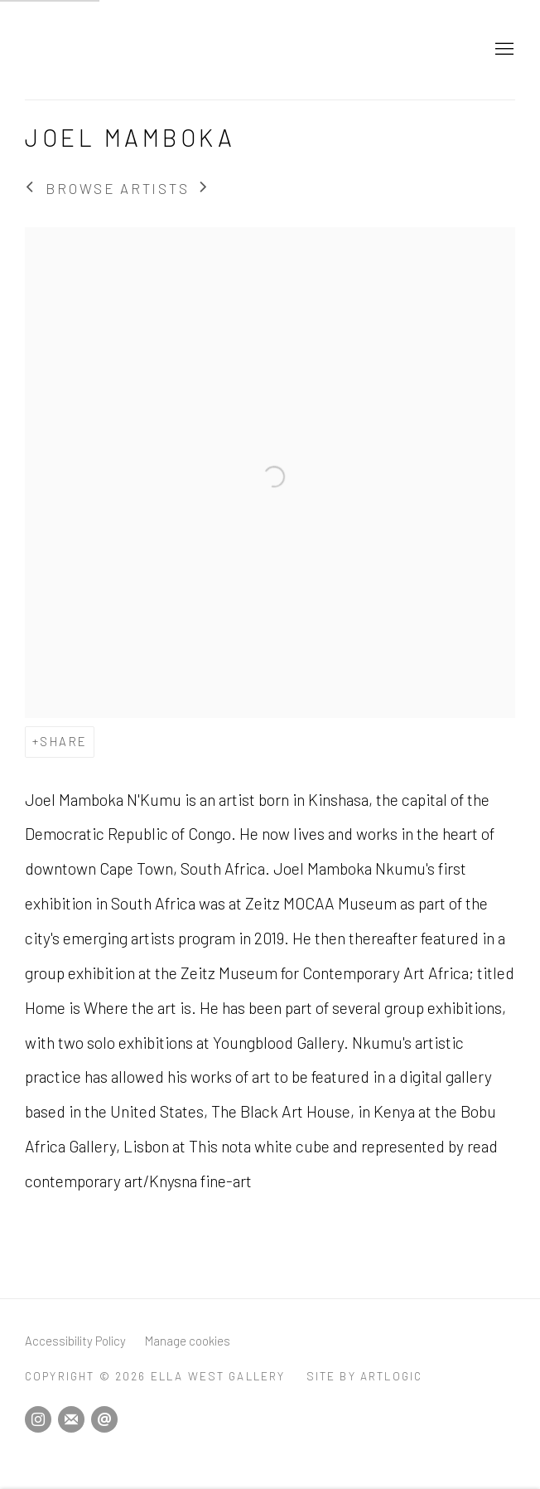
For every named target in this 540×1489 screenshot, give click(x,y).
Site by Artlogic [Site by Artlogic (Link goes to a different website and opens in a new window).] (364, 1376)
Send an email (104, 1419)
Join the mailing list (71, 1419)
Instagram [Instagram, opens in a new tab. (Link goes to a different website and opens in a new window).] (38, 1419)
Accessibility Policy (75, 1340)
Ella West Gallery (174, 50)
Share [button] (63, 741)
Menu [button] (502, 49)
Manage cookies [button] (187, 1340)
